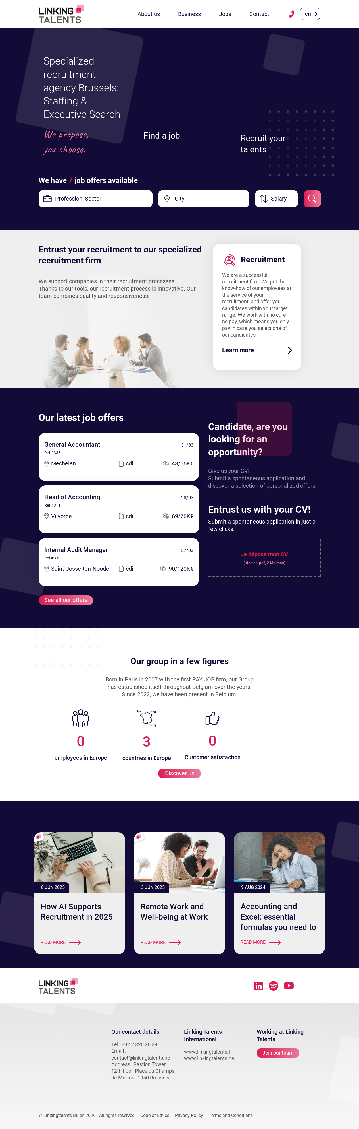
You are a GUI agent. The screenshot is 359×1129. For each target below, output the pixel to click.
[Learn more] (257, 350)
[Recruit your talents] (276, 111)
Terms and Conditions (231, 1115)
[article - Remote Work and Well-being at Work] (179, 862)
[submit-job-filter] (312, 198)
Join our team (278, 1053)
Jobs (225, 14)
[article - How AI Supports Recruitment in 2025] (79, 862)
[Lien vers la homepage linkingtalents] (61, 14)
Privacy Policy (189, 1115)
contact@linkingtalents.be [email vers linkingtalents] (140, 1058)
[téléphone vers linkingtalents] (291, 14)
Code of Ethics (154, 1115)
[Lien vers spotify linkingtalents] (273, 986)
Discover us (179, 773)
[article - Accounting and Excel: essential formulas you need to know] (279, 862)
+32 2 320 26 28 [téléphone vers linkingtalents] (139, 1044)
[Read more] (79, 943)
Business (189, 14)
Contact (259, 14)
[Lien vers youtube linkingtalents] (289, 986)
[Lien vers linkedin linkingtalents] (258, 986)
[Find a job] (179, 98)
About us (148, 14)
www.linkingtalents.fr (208, 1052)
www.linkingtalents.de (209, 1059)
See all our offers (65, 600)
